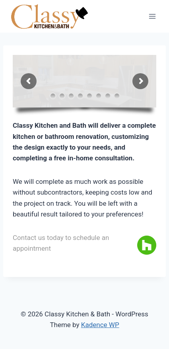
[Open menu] (152, 16)
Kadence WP (100, 325)
